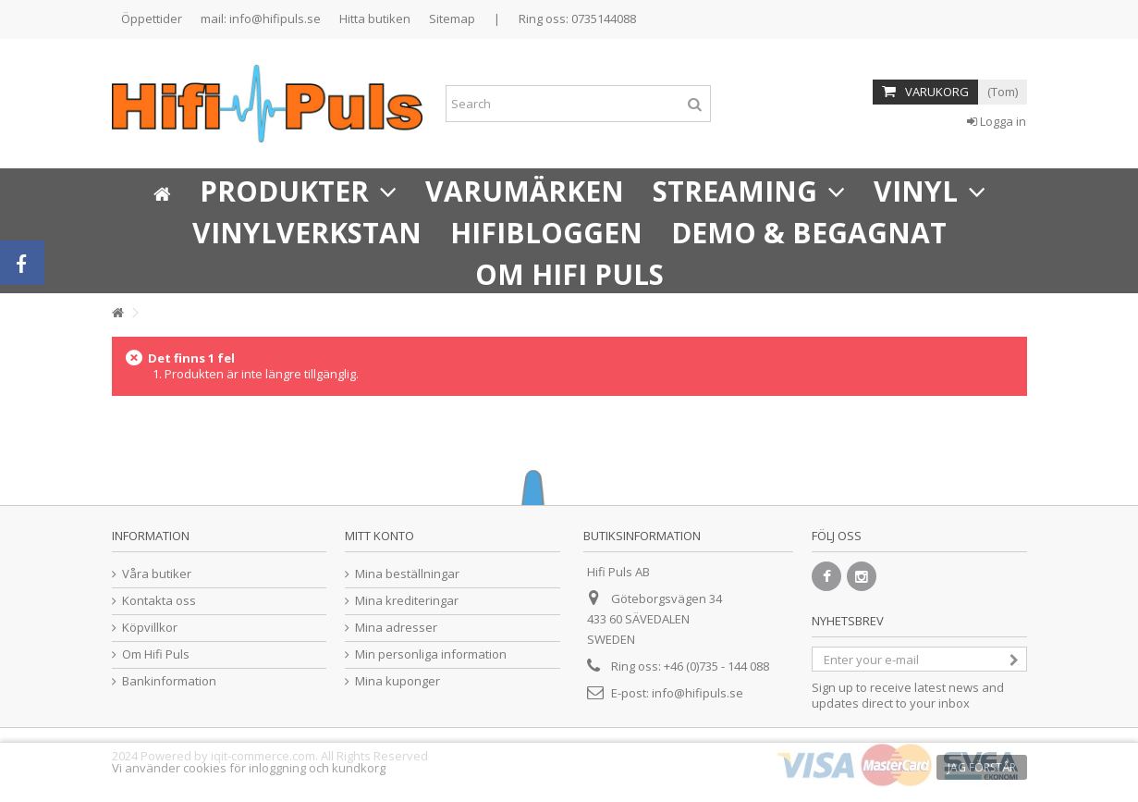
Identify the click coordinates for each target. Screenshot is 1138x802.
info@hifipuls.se (697, 693)
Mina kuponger (397, 681)
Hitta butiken (374, 18)
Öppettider (151, 18)
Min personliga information (431, 654)
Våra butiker (156, 574)
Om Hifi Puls (156, 654)
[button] (298, 189)
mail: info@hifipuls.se (261, 18)
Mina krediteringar (407, 601)
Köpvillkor (149, 627)
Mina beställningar (407, 574)
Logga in (996, 121)
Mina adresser (396, 627)
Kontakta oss (159, 601)
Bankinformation (169, 681)
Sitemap (452, 18)
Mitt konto (379, 535)
